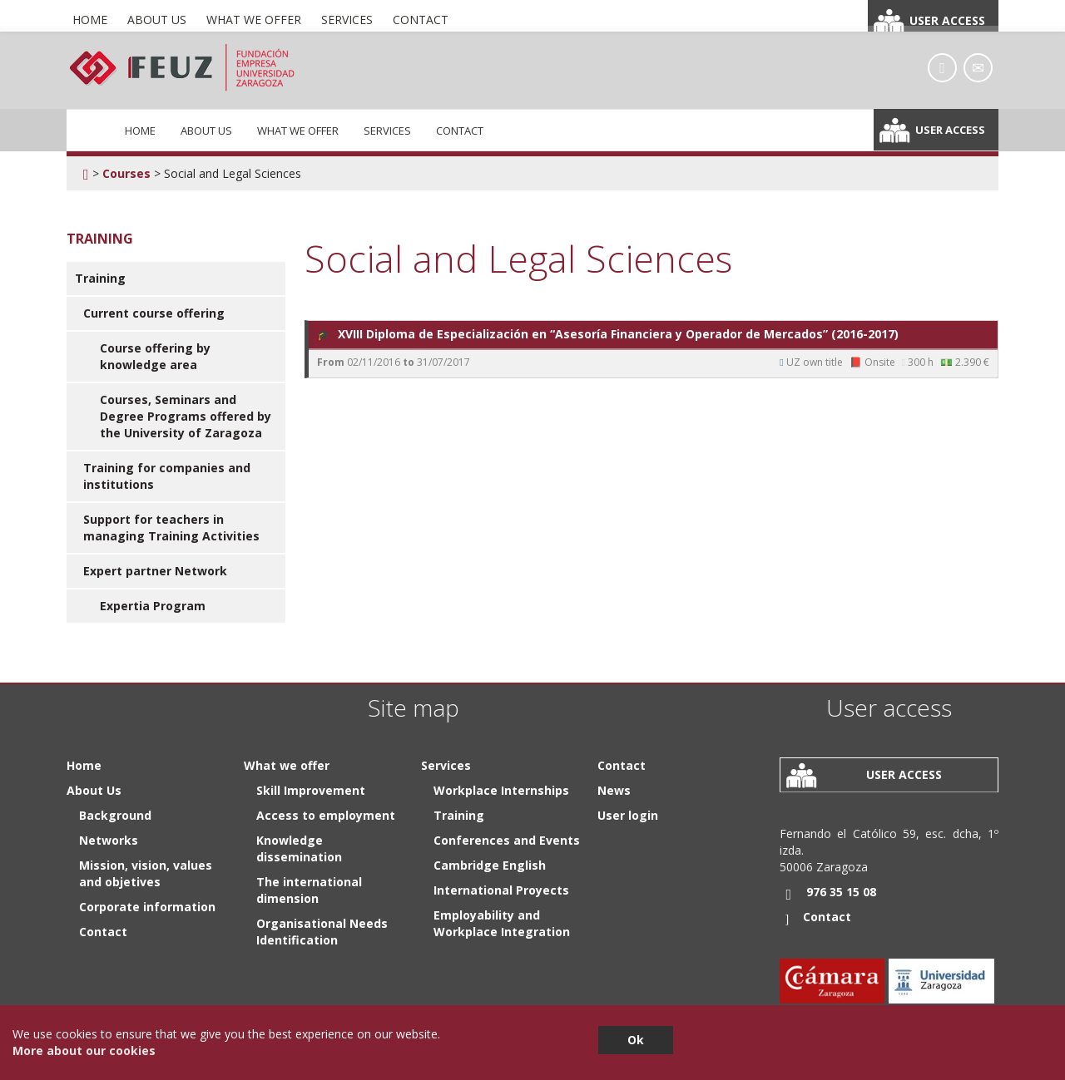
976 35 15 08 (841, 892)
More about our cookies (84, 1050)
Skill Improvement (310, 790)
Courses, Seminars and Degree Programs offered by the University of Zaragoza (185, 416)
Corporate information (147, 907)
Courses (126, 173)
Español (923, 13)
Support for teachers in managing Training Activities (171, 527)
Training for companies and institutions (166, 476)
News (614, 790)
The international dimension (309, 890)
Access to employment (325, 815)
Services (387, 130)
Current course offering (154, 313)
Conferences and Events (506, 840)
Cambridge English (489, 865)
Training (100, 278)
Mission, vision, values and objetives (145, 873)
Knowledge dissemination (299, 848)
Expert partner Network (155, 571)
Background (115, 815)
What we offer (298, 130)
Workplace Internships (501, 790)
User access (950, 129)
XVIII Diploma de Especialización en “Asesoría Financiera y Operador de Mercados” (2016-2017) (608, 334)
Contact (459, 130)
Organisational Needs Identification (322, 931)
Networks (108, 840)
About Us (206, 130)
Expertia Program (153, 606)
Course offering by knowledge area (155, 356)
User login (627, 815)
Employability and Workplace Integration (501, 923)
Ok (635, 1040)
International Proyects (501, 890)
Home (140, 130)
